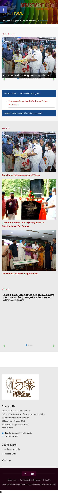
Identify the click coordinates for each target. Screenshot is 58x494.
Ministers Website (12, 449)
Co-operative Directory (31, 480)
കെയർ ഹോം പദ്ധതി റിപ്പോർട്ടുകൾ (22, 93)
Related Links (10, 453)
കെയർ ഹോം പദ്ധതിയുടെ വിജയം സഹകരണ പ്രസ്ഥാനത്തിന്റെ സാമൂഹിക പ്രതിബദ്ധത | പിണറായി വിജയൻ (28, 297)
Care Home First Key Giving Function (20, 273)
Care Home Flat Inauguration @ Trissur (26, 75)
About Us (11, 480)
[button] (3, 9)
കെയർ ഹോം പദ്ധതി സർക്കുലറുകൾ (23, 113)
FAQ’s (48, 480)
